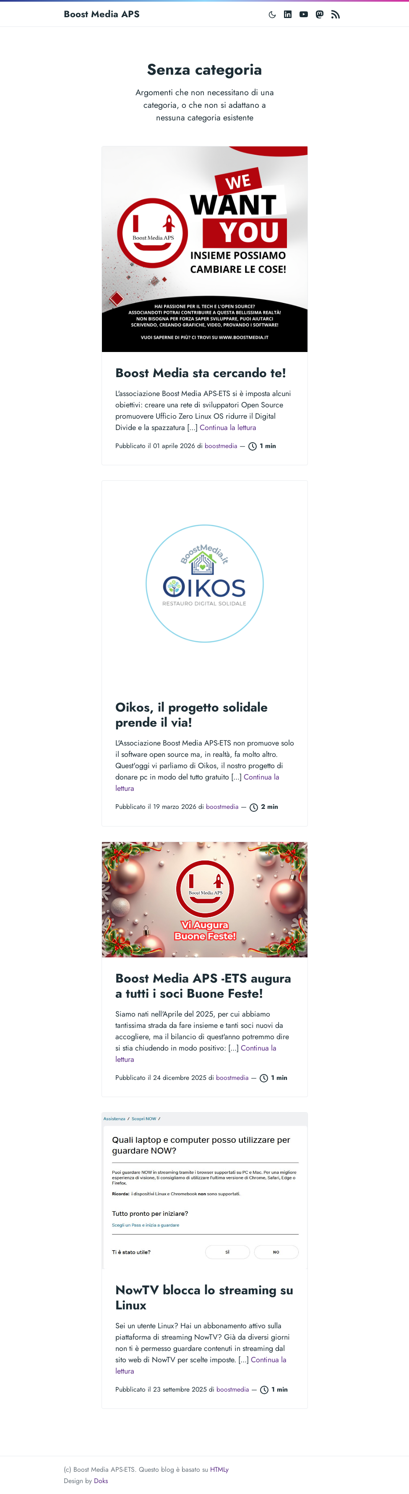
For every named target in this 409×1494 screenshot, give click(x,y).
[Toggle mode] (273, 14)
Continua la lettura (228, 427)
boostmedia (222, 446)
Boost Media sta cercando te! (200, 373)
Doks (101, 1481)
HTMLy (219, 1469)
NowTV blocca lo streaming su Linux (204, 1297)
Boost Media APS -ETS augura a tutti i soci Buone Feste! (203, 985)
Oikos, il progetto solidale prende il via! (191, 714)
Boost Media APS (102, 14)
